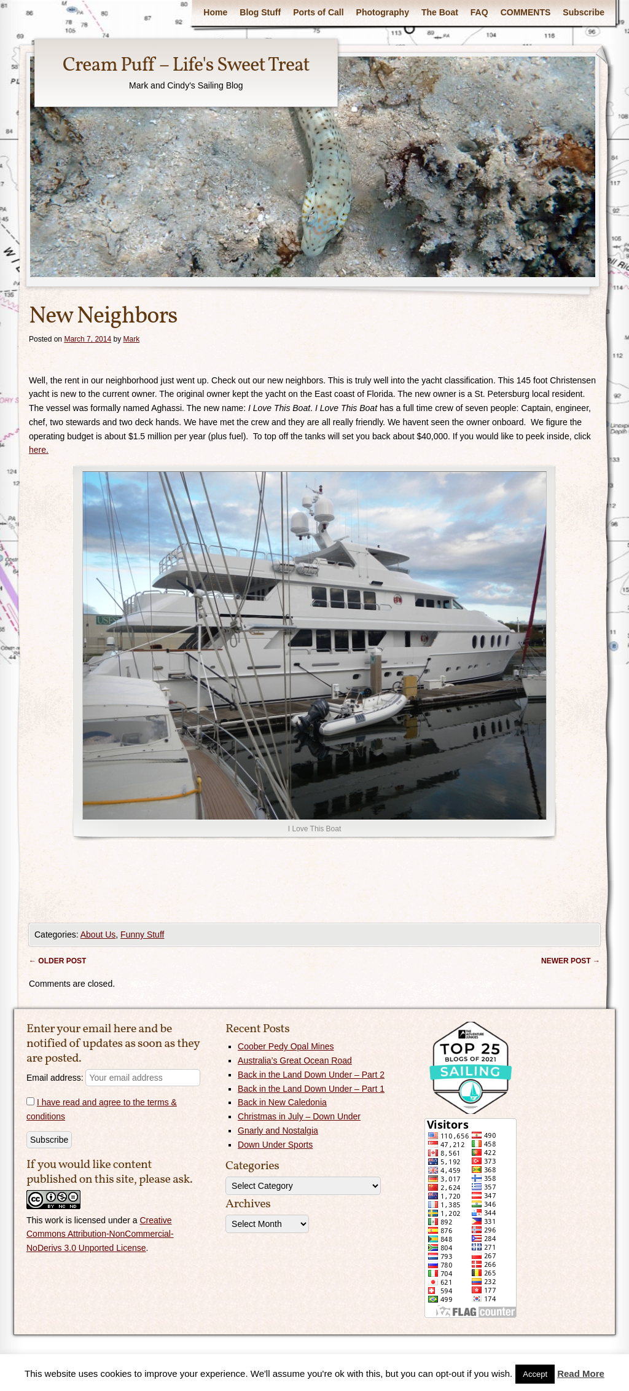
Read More (580, 1373)
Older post (57, 961)
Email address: (113, 1078)
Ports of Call (318, 12)
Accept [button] (535, 1374)
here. (39, 450)
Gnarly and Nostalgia (278, 1130)
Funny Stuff (142, 934)
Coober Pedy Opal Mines (286, 1046)
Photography (382, 12)
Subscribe (583, 12)
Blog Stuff (260, 12)
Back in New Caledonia (282, 1102)
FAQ (479, 12)
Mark (131, 339)
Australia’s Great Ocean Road (295, 1060)
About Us (98, 934)
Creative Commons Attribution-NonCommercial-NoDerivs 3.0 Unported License (100, 1234)
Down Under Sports (275, 1145)
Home (215, 12)
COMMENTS (526, 12)
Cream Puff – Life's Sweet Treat (186, 65)
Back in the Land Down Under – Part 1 (311, 1089)
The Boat (439, 12)
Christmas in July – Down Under (299, 1116)
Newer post (570, 961)
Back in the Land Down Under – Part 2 (311, 1074)
